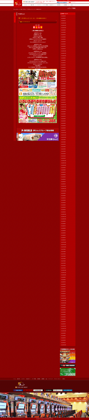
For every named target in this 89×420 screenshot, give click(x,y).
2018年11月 (64, 216)
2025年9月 (64, 30)
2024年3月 (64, 72)
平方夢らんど (24, 9)
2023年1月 (64, 102)
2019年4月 (64, 205)
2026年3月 (64, 16)
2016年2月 (64, 293)
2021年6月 (64, 146)
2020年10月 (64, 165)
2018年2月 (64, 237)
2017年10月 (64, 246)
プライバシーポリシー (57, 378)
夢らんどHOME (16, 9)
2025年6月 (64, 37)
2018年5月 (64, 230)
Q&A (46, 378)
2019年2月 (64, 209)
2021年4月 (64, 151)
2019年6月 (64, 200)
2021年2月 (64, 156)
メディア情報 (20, 9)
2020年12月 (64, 160)
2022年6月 (64, 118)
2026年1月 (64, 20)
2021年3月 (64, 153)
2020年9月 (64, 167)
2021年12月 (64, 132)
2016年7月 (64, 281)
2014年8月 (64, 335)
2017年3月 (64, 263)
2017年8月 (64, 251)
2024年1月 (64, 76)
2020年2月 (64, 181)
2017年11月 (64, 244)
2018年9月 (64, 221)
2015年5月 (64, 314)
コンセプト (23, 378)
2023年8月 (64, 86)
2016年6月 (64, 284)
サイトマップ (59, 0)
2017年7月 (64, 253)
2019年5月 (64, 202)
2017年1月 (64, 267)
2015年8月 (64, 307)
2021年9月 (64, 139)
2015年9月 (64, 305)
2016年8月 (64, 279)
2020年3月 (64, 179)
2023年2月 (64, 100)
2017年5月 (64, 258)
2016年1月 (64, 295)
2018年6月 (64, 228)
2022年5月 (64, 121)
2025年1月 (64, 48)
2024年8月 (64, 60)
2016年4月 (64, 288)
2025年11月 (64, 25)
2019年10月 (64, 190)
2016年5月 (64, 286)
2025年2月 (64, 46)
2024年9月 (64, 58)
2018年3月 (64, 235)
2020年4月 (64, 176)
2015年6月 (64, 312)
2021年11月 (64, 135)
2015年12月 (64, 298)
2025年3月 (64, 44)
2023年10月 (64, 81)
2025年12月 (64, 23)
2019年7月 (64, 198)
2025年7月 (64, 34)
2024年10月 (64, 55)
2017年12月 (64, 242)
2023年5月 (64, 93)
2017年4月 (64, 260)
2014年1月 (64, 342)
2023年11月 (64, 79)
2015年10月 (64, 302)
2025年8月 (64, 32)
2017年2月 (64, 265)
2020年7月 (64, 172)
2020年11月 (64, 162)
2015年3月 (64, 319)
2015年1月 (64, 323)
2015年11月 (64, 300)
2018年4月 (64, 232)
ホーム (15, 378)
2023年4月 (64, 95)
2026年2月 (64, 18)
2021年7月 (64, 144)
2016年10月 (64, 274)
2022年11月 (64, 106)
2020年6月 (64, 174)
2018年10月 (64, 218)
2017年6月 (64, 256)
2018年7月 (64, 225)
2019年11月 (64, 188)
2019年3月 (64, 207)
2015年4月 (64, 316)
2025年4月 (64, 41)
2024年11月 (64, 53)
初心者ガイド (28, 378)
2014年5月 (64, 340)
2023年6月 (64, 90)
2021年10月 (64, 137)
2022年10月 (64, 109)
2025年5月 (64, 39)
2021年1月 (64, 158)
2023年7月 (64, 88)
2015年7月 (64, 309)
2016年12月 (64, 270)
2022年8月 (64, 114)
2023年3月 (64, 97)
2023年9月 (64, 83)
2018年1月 (64, 239)
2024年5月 (64, 67)
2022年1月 (64, 130)
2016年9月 (64, 277)
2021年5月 (64, 149)
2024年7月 (64, 62)
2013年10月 (64, 344)
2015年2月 (64, 321)
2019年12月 (64, 186)
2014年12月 (64, 326)
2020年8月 (64, 169)
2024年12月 (64, 51)
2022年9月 (64, 111)
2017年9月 (64, 249)
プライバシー (64, 0)
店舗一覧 (18, 378)
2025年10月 (64, 27)
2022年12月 (64, 104)
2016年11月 (64, 272)
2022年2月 (64, 128)
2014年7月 (64, 337)
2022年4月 (64, 123)
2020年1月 (64, 183)
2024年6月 (64, 65)
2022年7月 (64, 116)
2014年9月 (64, 333)
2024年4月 (64, 69)
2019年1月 (64, 212)
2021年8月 (64, 142)
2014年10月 (64, 330)
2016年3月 (64, 291)
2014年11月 (64, 328)
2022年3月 (64, 125)
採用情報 (38, 378)
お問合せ (68, 0)
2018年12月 (64, 214)
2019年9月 (64, 193)
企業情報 (42, 378)
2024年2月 (64, 74)
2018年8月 (64, 223)
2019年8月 (64, 195)
